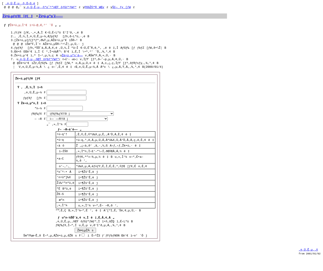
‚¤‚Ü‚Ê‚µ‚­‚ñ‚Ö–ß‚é (20, 4)
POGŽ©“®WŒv (94, 8)
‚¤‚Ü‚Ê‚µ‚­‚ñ (308, 260)
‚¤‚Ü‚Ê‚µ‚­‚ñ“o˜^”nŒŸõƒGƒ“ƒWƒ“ (50, 8)
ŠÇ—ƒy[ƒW (121, 8)
